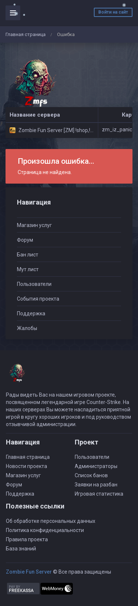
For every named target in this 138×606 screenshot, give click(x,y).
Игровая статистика (99, 494)
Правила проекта (27, 539)
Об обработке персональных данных (50, 521)
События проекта (38, 299)
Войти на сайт (113, 12)
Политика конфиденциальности (45, 530)
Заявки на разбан (96, 485)
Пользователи (34, 284)
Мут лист (28, 269)
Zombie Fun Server (29, 572)
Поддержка (31, 313)
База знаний (21, 549)
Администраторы (96, 466)
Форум (25, 240)
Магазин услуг (34, 225)
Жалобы (27, 328)
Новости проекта (26, 466)
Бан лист (27, 255)
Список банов (91, 475)
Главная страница (26, 34)
